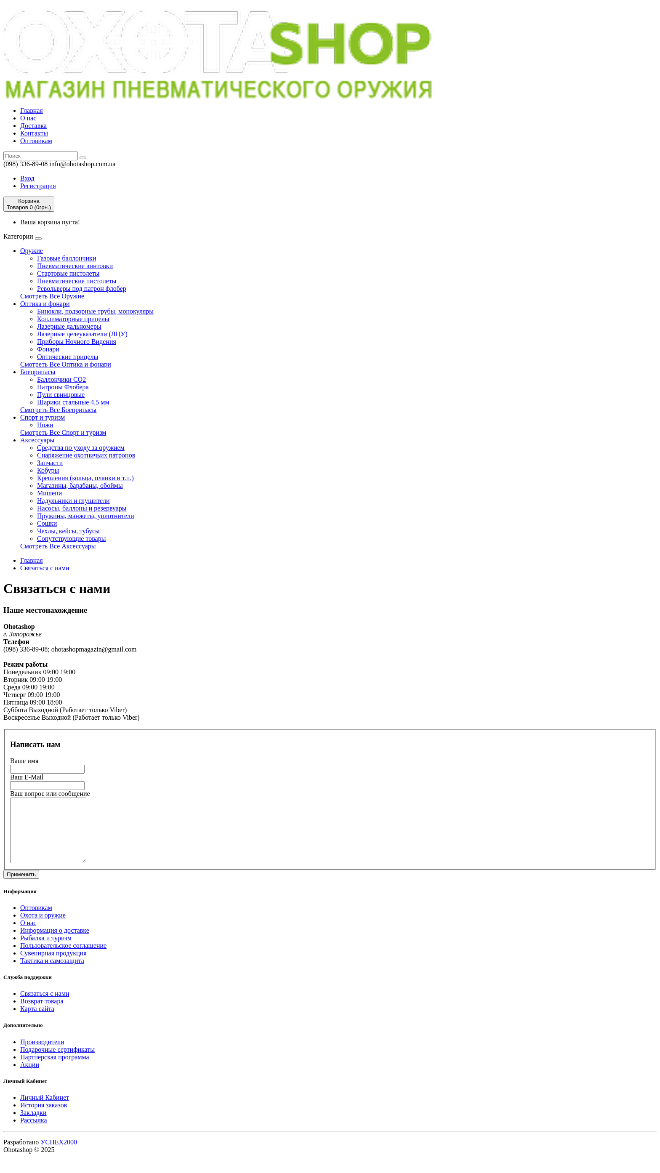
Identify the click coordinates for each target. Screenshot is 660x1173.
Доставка (33, 125)
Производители (42, 1054)
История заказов (43, 1117)
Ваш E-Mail (26, 777)
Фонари (48, 349)
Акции (29, 1077)
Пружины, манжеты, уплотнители (85, 515)
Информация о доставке (54, 943)
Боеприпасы (37, 371)
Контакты (34, 133)
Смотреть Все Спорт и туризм (63, 432)
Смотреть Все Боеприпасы (58, 409)
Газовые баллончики (66, 258)
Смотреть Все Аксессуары (58, 546)
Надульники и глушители (73, 500)
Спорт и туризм (42, 417)
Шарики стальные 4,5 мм (73, 402)
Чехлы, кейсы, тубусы (68, 531)
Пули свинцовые (61, 394)
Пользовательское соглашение (63, 958)
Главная (31, 110)
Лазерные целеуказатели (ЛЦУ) (82, 334)
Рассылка (33, 1132)
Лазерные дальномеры (69, 326)
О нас (28, 118)
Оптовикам (36, 140)
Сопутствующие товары (71, 538)
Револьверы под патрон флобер (81, 288)
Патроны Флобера (63, 387)
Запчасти (50, 462)
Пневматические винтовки (75, 265)
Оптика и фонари (44, 303)
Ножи (45, 424)
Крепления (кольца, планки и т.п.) (85, 477)
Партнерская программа (54, 1069)
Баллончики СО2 (61, 379)
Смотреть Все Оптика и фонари (65, 364)
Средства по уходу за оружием (81, 447)
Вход (27, 178)
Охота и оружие (43, 927)
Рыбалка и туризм (46, 950)
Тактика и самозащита (52, 973)
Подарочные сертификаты (57, 1062)
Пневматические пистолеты (76, 281)
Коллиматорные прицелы (73, 318)
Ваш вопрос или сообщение (50, 793)
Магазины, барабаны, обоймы (80, 485)
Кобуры (48, 470)
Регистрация (38, 185)
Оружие (31, 250)
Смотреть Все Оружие (52, 296)
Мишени (49, 493)
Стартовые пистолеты (68, 273)
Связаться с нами (44, 568)
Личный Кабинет (44, 1110)
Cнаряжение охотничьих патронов (86, 455)
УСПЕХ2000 (58, 1154)
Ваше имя (24, 760)
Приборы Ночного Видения (76, 341)
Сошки (47, 523)
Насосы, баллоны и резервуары (82, 508)
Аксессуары (37, 440)
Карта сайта (37, 1021)
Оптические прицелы (67, 356)
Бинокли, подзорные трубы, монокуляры (95, 311)
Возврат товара (42, 1013)
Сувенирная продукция (53, 965)
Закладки (33, 1125)
